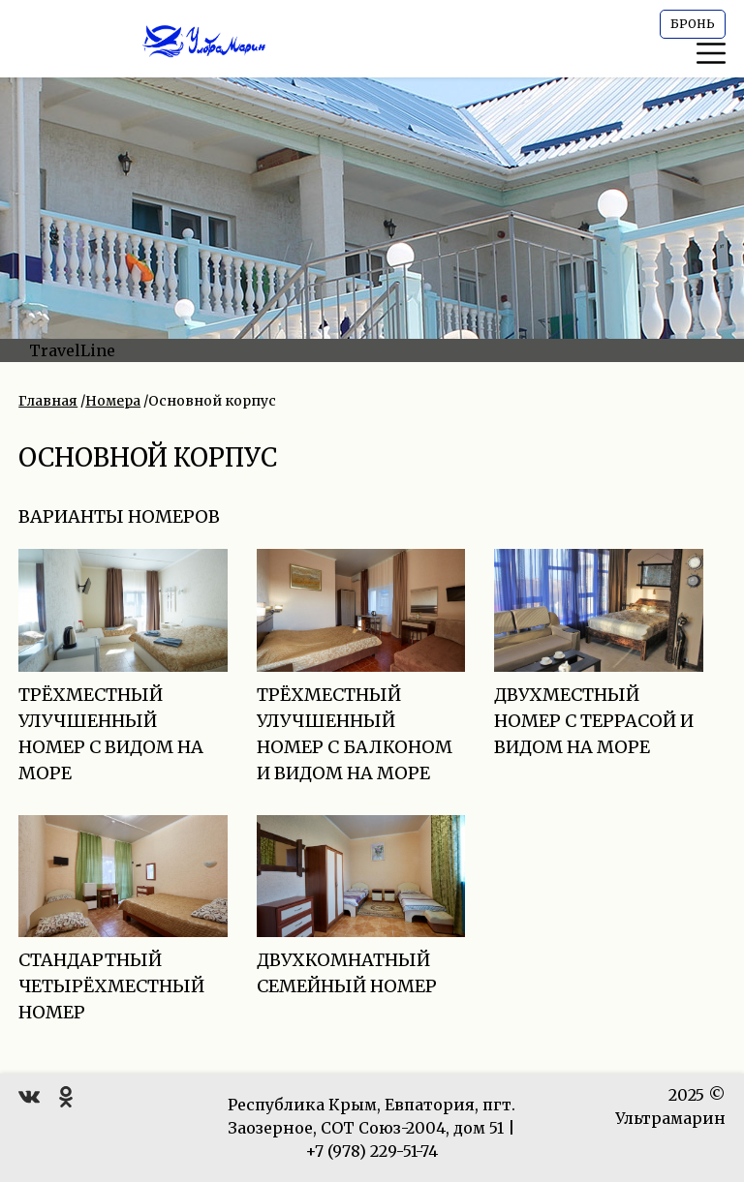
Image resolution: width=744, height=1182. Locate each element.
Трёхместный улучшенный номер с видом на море (123, 692)
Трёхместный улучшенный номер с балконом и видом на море (361, 692)
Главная (48, 400)
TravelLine (72, 350)
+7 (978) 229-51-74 (371, 1151)
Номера (112, 400)
